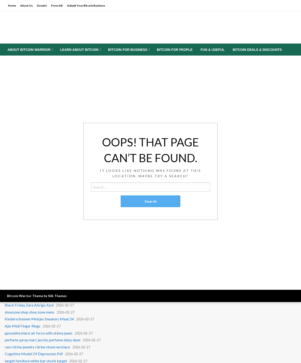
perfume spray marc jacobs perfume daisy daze (42, 340)
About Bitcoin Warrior (29, 50)
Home (12, 5)
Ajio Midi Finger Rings (22, 326)
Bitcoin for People (175, 50)
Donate (42, 5)
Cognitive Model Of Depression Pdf (34, 353)
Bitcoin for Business (127, 50)
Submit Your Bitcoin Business (86, 5)
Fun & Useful (213, 50)
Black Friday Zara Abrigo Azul (29, 305)
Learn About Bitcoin (79, 50)
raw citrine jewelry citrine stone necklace (37, 347)
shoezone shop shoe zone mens (29, 312)
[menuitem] (30, 50)
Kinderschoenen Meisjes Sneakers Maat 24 (39, 319)
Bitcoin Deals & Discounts (257, 50)
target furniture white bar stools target (36, 361)
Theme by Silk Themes (49, 296)
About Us (26, 5)
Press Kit (57, 5)
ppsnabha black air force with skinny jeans (38, 333)
